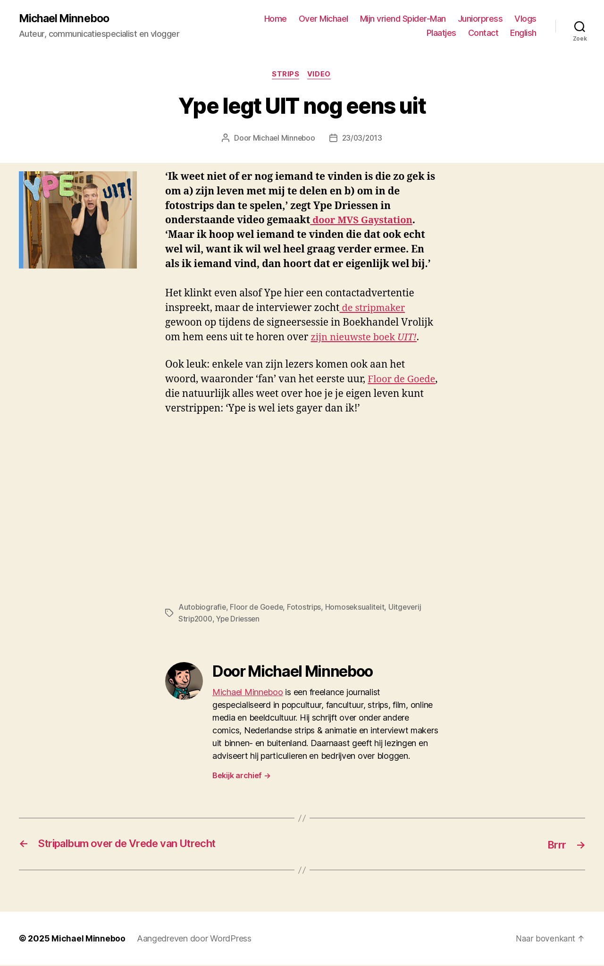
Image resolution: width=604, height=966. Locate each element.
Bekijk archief (241, 776)
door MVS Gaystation (363, 221)
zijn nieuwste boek (365, 338)
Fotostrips (306, 608)
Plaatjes (441, 33)
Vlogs (525, 19)
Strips (285, 75)
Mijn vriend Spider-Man (403, 19)
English (523, 33)
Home (275, 19)
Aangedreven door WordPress (194, 939)
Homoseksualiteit (357, 608)
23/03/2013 (363, 139)
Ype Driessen (241, 619)
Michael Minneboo (66, 19)
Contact (483, 33)
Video (320, 75)
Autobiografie (202, 608)
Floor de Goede (258, 608)
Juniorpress (480, 19)
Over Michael (323, 19)
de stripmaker (373, 309)
